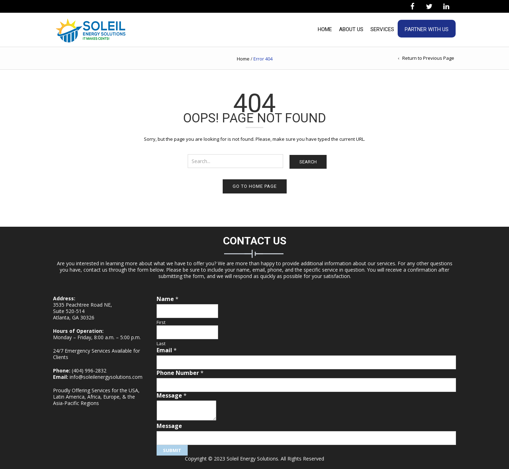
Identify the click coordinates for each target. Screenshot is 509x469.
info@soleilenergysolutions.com (106, 377)
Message (172, 395)
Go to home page (255, 186)
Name (168, 299)
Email (167, 350)
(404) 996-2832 (89, 370)
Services (382, 29)
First (161, 322)
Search (308, 161)
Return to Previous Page (428, 58)
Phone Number (180, 373)
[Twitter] (429, 6)
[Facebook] (412, 6)
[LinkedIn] (446, 6)
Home (325, 29)
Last (161, 344)
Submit (172, 450)
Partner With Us (427, 29)
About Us (351, 29)
